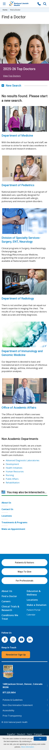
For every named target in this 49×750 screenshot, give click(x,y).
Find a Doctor (9, 596)
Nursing (10, 475)
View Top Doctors (12, 75)
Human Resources (15, 471)
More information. (27, 747)
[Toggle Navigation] (4, 3)
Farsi (29, 734)
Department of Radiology (18, 298)
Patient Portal (33, 609)
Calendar (31, 614)
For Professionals (24, 580)
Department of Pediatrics (18, 185)
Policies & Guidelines (13, 699)
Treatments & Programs (14, 522)
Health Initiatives (14, 467)
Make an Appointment (13, 529)
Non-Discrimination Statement (18, 705)
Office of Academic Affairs (19, 407)
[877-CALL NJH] (39, 3)
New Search (11, 85)
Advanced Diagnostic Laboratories (22, 460)
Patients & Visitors (24, 562)
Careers (6, 601)
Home (5, 10)
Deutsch (21, 734)
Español (11, 734)
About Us (6, 502)
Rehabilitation (12, 482)
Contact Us (7, 509)
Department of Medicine (17, 135)
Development (12, 464)
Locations (7, 515)
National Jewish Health (17, 722)
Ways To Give (24, 571)
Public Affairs (12, 478)
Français (38, 734)
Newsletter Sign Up (16, 654)
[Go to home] (21, 3)
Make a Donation (36, 604)
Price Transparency (12, 715)
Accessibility (8, 710)
